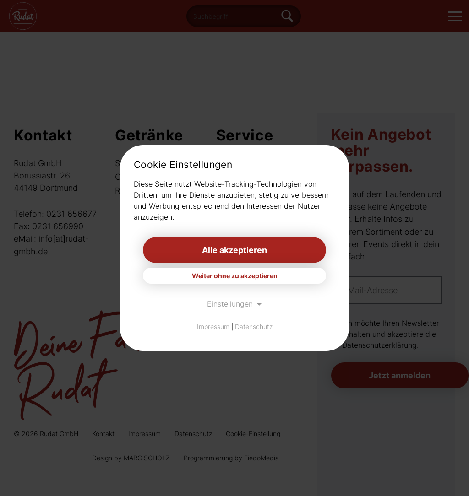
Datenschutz (254, 326)
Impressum (213, 326)
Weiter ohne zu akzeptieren (235, 276)
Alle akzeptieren (234, 250)
